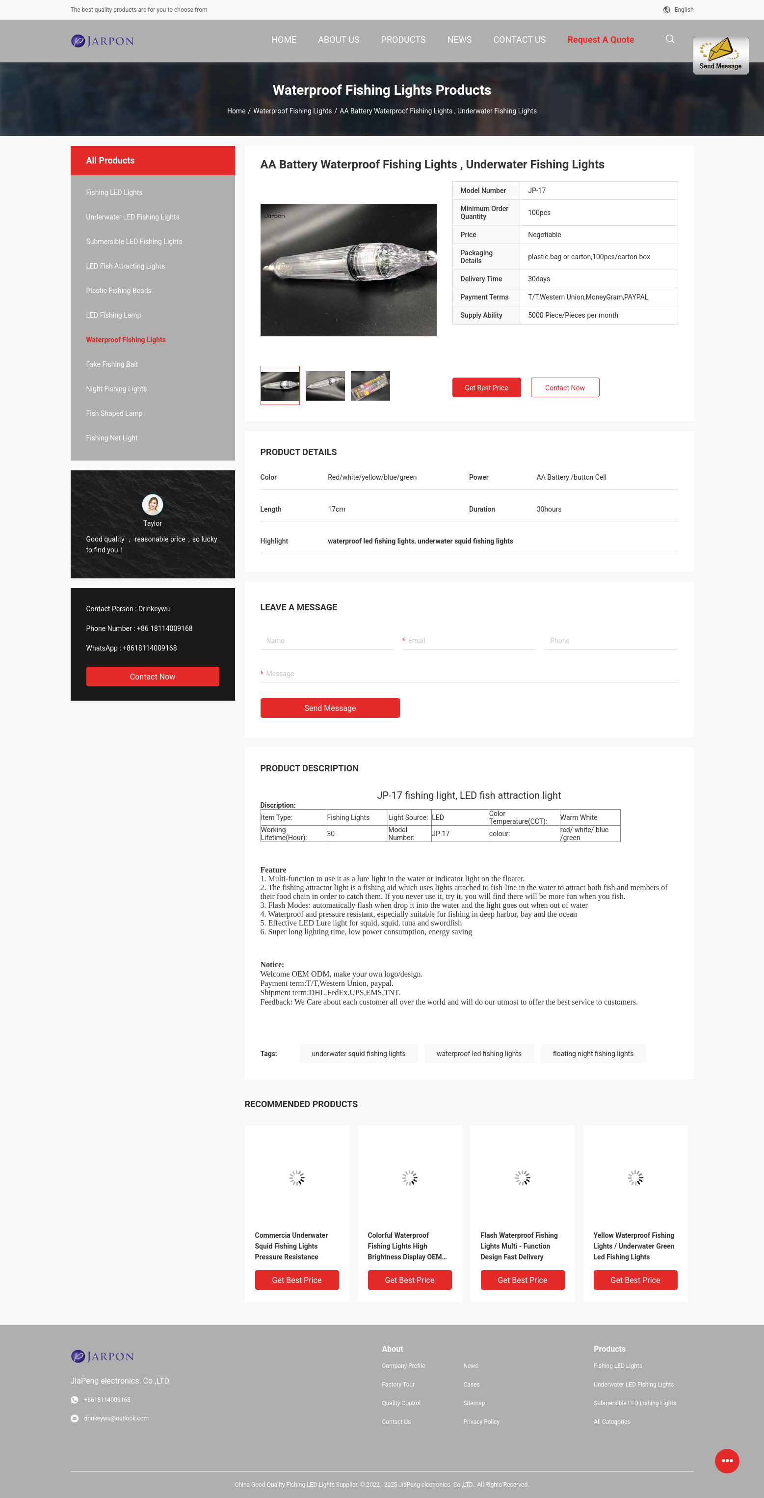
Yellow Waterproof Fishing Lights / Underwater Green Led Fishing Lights (634, 1246)
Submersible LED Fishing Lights (134, 241)
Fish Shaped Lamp (114, 413)
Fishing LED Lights (114, 192)
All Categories (612, 1421)
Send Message (330, 708)
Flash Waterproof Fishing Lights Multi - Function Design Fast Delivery (519, 1246)
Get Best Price (486, 388)
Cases (471, 1384)
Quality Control (401, 1403)
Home (236, 111)
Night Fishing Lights (116, 389)
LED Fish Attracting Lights (125, 266)
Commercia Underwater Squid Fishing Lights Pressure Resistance (291, 1246)
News (470, 1365)
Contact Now (152, 676)
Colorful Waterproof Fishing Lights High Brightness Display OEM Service (405, 1246)
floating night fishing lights (593, 1054)
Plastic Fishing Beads (119, 291)
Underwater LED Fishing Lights (133, 217)
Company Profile (403, 1365)
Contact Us (396, 1421)
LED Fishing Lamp (113, 315)
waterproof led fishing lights (479, 1054)
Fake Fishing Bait (112, 364)
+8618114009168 (150, 648)
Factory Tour (398, 1384)
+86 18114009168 (165, 628)
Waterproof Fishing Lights (292, 111)
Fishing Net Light (112, 438)
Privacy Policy (481, 1421)
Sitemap (474, 1403)
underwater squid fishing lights (359, 1054)
